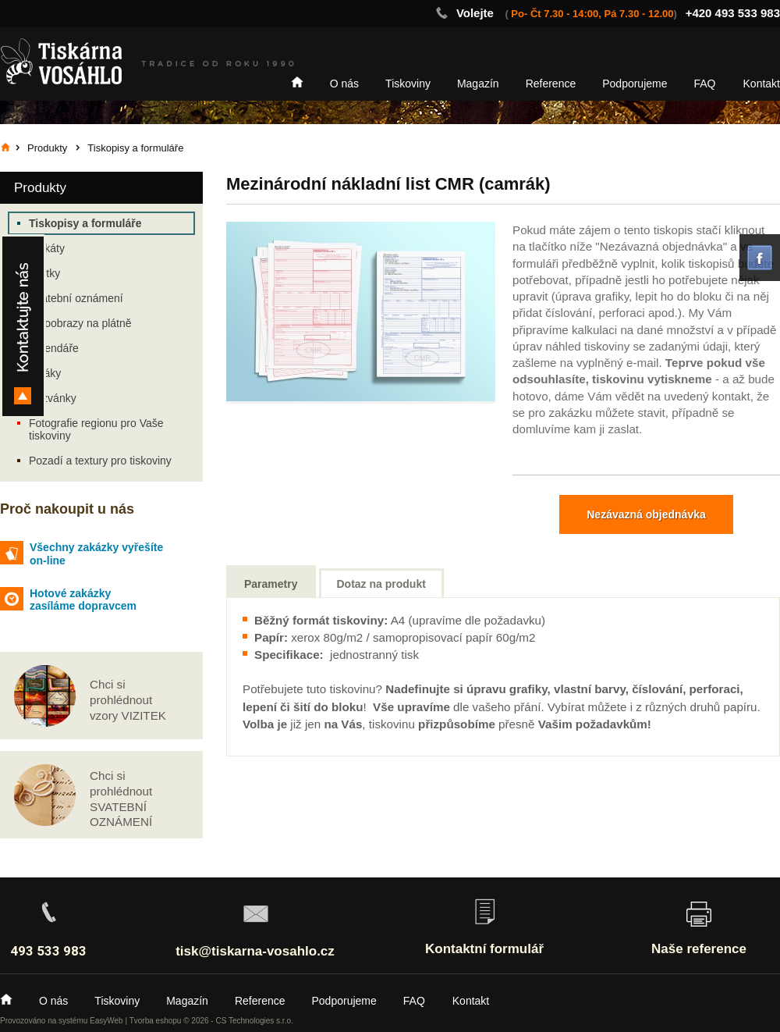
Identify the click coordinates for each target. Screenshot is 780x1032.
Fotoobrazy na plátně (80, 323)
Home (297, 82)
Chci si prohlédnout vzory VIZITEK (128, 700)
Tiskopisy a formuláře (85, 223)
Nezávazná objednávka (646, 514)
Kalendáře (54, 348)
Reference (551, 83)
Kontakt (761, 83)
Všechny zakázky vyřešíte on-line (96, 554)
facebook (759, 257)
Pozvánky (52, 398)
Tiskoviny (408, 83)
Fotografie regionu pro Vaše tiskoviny (96, 429)
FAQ (705, 83)
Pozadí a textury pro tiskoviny (100, 460)
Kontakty (23, 326)
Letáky (45, 373)
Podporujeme (634, 83)
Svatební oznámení (76, 298)
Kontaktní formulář (484, 948)
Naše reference (698, 948)
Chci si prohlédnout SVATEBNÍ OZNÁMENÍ (121, 798)
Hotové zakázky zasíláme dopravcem (83, 600)
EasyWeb (106, 1020)
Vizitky (44, 273)
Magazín (478, 83)
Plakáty (47, 248)
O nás (344, 83)
